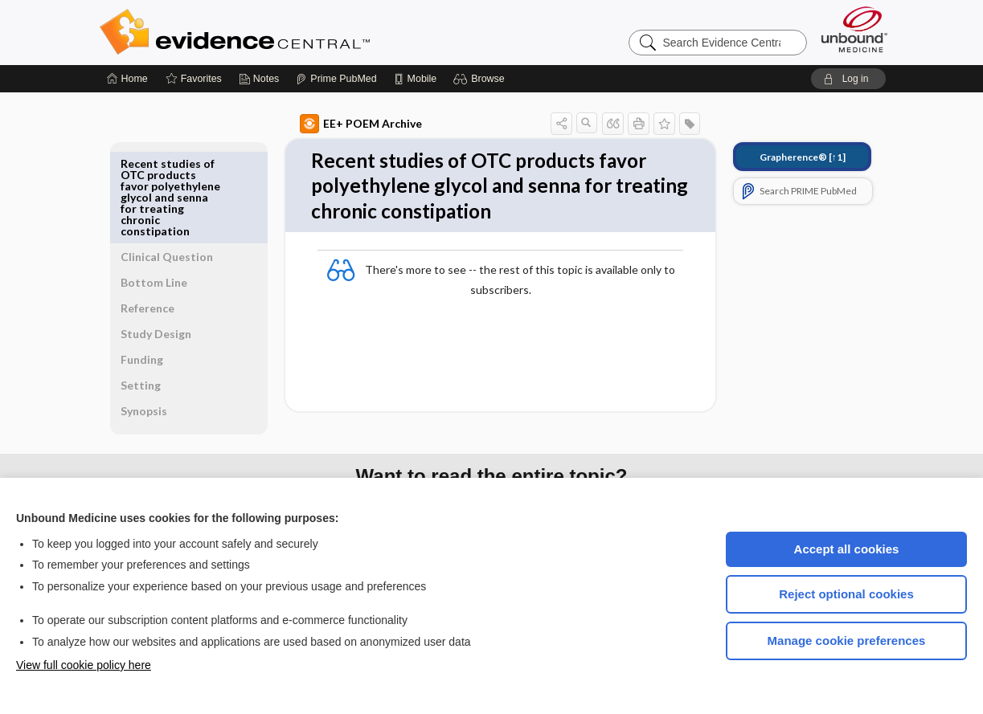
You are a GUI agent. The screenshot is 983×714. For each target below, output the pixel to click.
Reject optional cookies (846, 594)
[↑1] (784, 157)
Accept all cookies (846, 549)
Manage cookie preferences (847, 640)
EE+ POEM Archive (342, 123)
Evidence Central (299, 32)
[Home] (127, 78)
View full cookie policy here (83, 665)
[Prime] (336, 78)
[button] (481, 78)
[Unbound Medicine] (854, 29)
